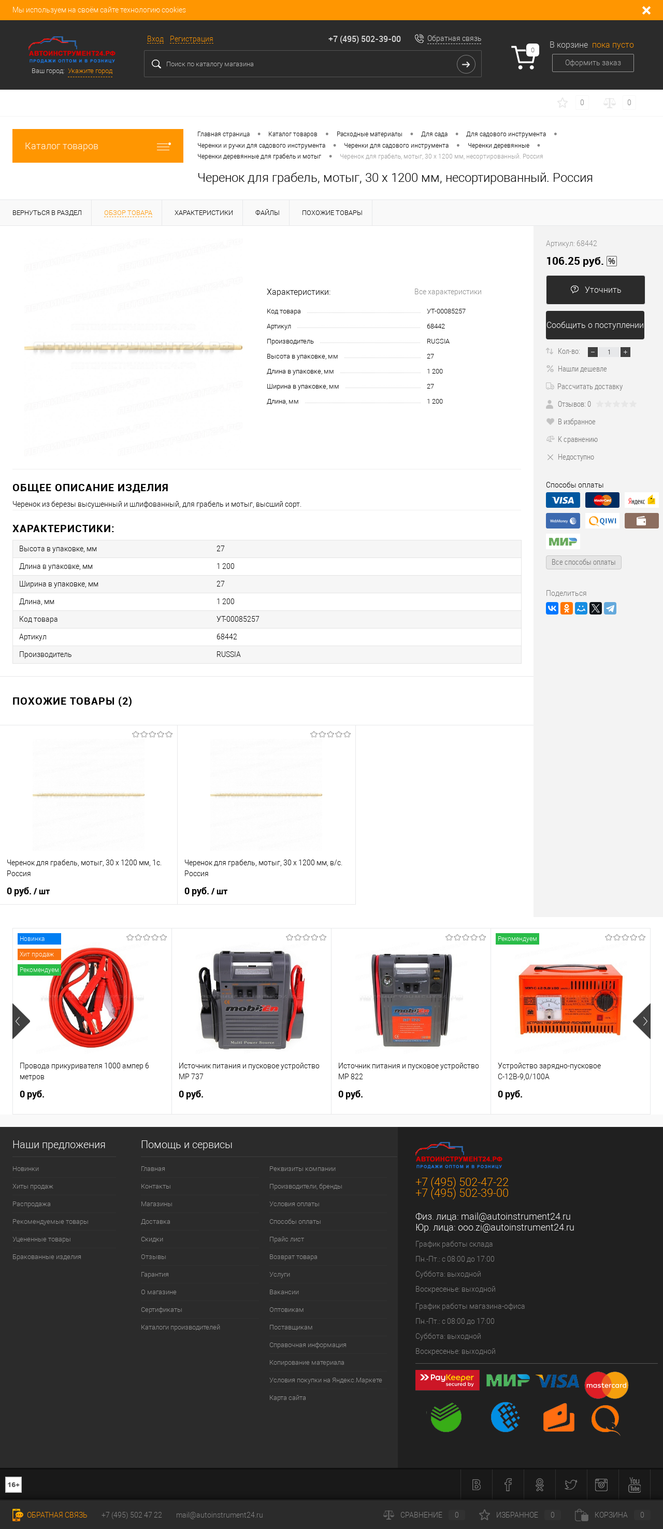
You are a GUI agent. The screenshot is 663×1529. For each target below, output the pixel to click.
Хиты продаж (32, 1186)
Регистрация (191, 39)
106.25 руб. (581, 261)
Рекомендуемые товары (50, 1221)
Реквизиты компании (302, 1169)
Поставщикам (291, 1327)
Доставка (155, 1221)
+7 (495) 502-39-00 (364, 39)
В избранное (571, 421)
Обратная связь (454, 38)
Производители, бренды (305, 1186)
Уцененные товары (41, 1239)
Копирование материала (306, 1362)
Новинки (25, 1169)
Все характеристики (448, 292)
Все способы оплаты (584, 561)
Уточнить (596, 290)
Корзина (613, 1515)
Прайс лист (286, 1239)
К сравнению (572, 439)
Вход (155, 39)
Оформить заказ (593, 63)
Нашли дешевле (576, 368)
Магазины (156, 1204)
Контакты (156, 1186)
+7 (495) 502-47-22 (462, 1182)
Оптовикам (286, 1309)
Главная (153, 1169)
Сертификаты (161, 1309)
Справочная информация (308, 1345)
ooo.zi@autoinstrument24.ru (516, 1227)
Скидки (152, 1239)
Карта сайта (287, 1398)
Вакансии (284, 1292)
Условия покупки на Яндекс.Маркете (325, 1380)
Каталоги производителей (180, 1327)
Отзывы (153, 1257)
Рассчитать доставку (584, 386)
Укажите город (90, 71)
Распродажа (31, 1204)
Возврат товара (293, 1257)
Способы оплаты (295, 1221)
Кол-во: (569, 351)
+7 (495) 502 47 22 (132, 1515)
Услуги (279, 1274)
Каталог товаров (98, 146)
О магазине (159, 1292)
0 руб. (28, 891)
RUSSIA (438, 341)
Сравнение (424, 1515)
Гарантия (155, 1274)
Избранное (520, 1515)
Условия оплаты (294, 1204)
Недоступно (570, 456)
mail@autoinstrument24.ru (516, 1216)
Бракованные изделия (46, 1257)
